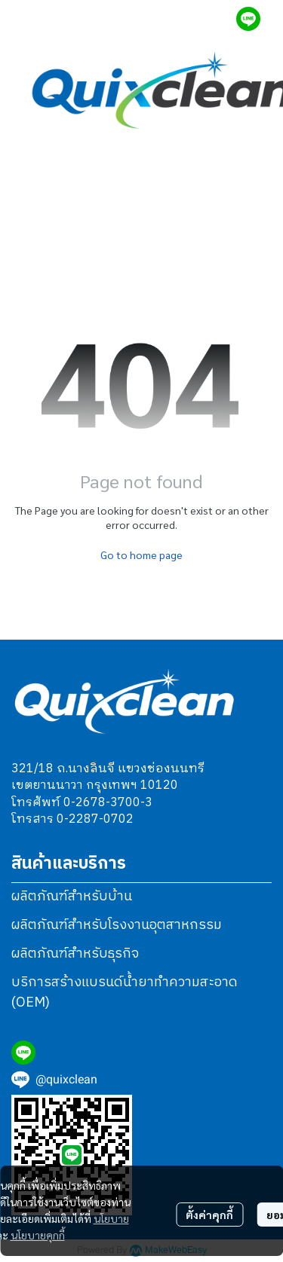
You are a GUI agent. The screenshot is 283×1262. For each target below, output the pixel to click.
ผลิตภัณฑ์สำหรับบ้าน (71, 896)
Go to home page (141, 554)
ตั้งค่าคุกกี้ (209, 1214)
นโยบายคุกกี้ (38, 1235)
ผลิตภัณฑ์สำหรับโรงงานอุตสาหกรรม (116, 925)
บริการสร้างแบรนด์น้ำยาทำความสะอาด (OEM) (124, 992)
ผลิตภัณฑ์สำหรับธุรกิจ (75, 954)
